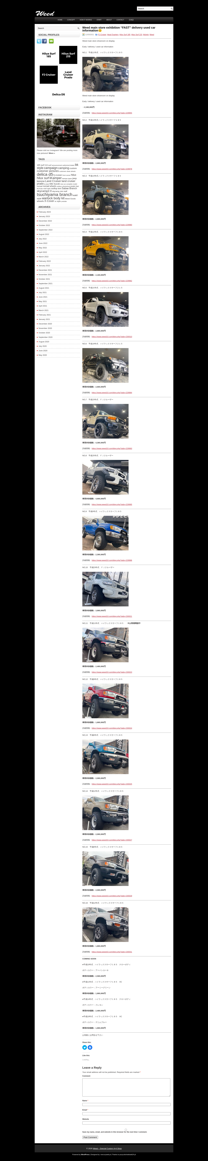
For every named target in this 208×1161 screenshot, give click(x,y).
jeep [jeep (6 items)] (74, 178)
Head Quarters (112, 35)
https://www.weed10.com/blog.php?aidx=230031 (112, 952)
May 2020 (43, 355)
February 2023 (45, 212)
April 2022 (43, 252)
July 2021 (43, 292)
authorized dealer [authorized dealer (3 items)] (68, 165)
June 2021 (43, 297)
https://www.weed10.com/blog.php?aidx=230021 (112, 616)
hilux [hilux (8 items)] (73, 174)
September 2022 (45, 230)
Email (85, 1113)
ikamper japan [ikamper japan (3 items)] (67, 178)
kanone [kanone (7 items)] (41, 181)
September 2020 (45, 337)
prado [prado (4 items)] (72, 186)
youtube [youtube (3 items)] (64, 201)
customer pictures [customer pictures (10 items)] (48, 170)
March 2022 (44, 257)
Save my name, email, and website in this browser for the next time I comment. (114, 1135)
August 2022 (44, 234)
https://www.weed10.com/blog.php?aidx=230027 (112, 840)
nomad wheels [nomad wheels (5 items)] (49, 186)
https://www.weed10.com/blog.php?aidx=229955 (112, 113)
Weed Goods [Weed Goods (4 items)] (70, 199)
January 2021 (44, 319)
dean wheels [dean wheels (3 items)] (71, 171)
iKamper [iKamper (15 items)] (56, 178)
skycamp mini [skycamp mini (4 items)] (57, 191)
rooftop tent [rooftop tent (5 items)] (56, 188)
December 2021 (45, 270)
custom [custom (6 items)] (73, 168)
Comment (86, 1076)
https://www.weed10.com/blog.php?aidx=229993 (112, 448)
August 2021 (44, 288)
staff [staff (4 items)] (65, 191)
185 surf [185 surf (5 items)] (40, 165)
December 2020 (45, 324)
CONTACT (120, 20)
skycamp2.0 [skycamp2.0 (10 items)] (44, 191)
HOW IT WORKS (86, 20)
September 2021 (45, 283)
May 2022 (43, 248)
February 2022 (45, 261)
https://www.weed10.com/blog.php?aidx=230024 (112, 728)
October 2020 (44, 333)
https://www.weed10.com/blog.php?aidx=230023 (112, 672)
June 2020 (43, 351)
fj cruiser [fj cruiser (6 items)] (58, 175)
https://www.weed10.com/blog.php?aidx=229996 (112, 560)
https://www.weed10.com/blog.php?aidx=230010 (112, 337)
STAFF (99, 20)
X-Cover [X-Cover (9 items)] (49, 200)
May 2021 (43, 301)
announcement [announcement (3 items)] (57, 165)
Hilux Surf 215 (136, 35)
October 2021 (44, 279)
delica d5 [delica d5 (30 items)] (45, 174)
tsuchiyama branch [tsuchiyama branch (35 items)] (54, 194)
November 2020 (45, 328)
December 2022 (45, 221)
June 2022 (43, 243)
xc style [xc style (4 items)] (58, 201)
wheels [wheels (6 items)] (40, 201)
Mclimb (146, 35)
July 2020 (43, 346)
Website (85, 1123)
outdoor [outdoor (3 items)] (59, 186)
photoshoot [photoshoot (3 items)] (66, 186)
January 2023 (44, 216)
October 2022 (44, 225)
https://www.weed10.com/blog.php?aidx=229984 (112, 393)
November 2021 (45, 274)
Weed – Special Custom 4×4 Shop (107, 1152)
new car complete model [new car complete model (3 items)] (68, 184)
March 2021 (44, 310)
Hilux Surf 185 (124, 35)
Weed (152, 35)
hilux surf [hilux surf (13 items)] (43, 178)
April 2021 (43, 306)
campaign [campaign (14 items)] (51, 168)
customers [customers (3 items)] (62, 171)
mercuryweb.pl (106, 1158)
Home (60, 20)
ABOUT (109, 20)
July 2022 (43, 239)
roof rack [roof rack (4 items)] (46, 189)
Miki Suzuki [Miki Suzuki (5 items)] (55, 184)
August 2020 (44, 342)
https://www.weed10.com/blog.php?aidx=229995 (112, 504)
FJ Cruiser (102, 35)
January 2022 (44, 266)
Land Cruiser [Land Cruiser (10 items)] (53, 181)
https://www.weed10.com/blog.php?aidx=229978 (112, 169)
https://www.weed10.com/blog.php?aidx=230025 (112, 784)
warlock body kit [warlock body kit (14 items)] (53, 198)
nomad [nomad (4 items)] (39, 186)
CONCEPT (71, 20)
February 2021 (45, 315)
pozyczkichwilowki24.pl (127, 1158)
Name (85, 1104)
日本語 (131, 20)
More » (52, 153)
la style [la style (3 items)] (46, 184)
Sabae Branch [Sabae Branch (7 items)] (69, 188)
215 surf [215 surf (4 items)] (48, 165)
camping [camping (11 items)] (63, 168)
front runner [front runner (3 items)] (66, 175)
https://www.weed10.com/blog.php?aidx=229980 (112, 225)
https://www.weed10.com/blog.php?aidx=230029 (112, 896)
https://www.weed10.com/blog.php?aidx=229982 (112, 281)
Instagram (45, 114)
